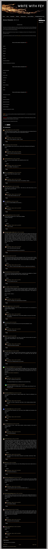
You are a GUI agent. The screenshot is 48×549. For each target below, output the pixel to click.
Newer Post (5, 544)
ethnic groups (19, 35)
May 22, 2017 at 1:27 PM (16, 264)
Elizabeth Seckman (8, 392)
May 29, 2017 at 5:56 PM (16, 486)
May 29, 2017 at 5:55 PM (16, 454)
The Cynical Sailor (8, 408)
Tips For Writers (30, 16)
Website (17, 16)
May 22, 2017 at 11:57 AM (16, 137)
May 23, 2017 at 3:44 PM (16, 408)
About (7, 16)
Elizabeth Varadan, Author (10, 232)
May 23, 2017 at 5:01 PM (16, 400)
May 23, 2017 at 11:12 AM (16, 392)
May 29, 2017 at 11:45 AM (13, 509)
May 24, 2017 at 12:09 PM (11, 462)
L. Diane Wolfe (7, 129)
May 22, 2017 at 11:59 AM (16, 179)
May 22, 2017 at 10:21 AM (12, 144)
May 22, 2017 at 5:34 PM (15, 306)
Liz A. (6, 322)
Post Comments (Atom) (12, 546)
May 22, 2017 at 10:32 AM (15, 158)
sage (6, 255)
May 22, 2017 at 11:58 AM (16, 151)
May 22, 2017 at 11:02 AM (14, 186)
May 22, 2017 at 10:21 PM (11, 322)
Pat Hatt (6, 144)
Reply (6, 133)
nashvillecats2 (7, 215)
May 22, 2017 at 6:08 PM (16, 314)
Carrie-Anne (7, 438)
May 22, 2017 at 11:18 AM (15, 215)
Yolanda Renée (7, 158)
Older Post (34, 544)
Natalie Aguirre (7, 306)
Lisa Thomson (7, 423)
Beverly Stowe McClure (9, 493)
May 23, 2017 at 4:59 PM (16, 343)
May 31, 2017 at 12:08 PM (16, 526)
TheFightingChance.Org (39, 16)
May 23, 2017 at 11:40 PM (14, 438)
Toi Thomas (7, 509)
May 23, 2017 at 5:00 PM (16, 378)
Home (4, 16)
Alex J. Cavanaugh (8, 172)
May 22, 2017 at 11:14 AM (13, 201)
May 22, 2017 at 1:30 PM (16, 279)
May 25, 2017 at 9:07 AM (18, 493)
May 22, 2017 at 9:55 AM (14, 129)
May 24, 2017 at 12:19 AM (20, 384)
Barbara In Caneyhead (11, 384)
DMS (6, 462)
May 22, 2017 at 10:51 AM (16, 172)
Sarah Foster (7, 186)
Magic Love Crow (8, 526)
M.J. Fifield (7, 201)
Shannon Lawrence (8, 477)
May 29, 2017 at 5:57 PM (16, 519)
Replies (7, 136)
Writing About (23, 16)
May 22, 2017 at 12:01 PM (16, 246)
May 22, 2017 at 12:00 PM (16, 225)
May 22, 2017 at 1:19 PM (14, 286)
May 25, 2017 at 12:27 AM (16, 477)
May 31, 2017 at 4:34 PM (16, 533)
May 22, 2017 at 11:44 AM (19, 232)
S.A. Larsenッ (7, 286)
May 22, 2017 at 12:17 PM (11, 255)
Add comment (6, 540)
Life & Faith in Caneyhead (13, 372)
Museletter (12, 16)
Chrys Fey (9, 137)
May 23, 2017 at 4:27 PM (14, 423)
